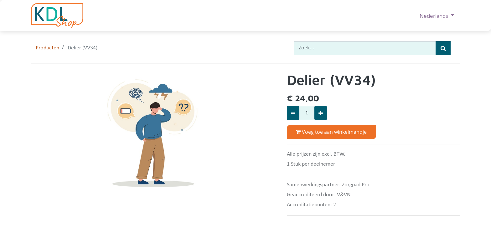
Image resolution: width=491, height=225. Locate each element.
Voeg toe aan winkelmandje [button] (331, 131)
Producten (47, 48)
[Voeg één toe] (320, 113)
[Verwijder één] (293, 113)
